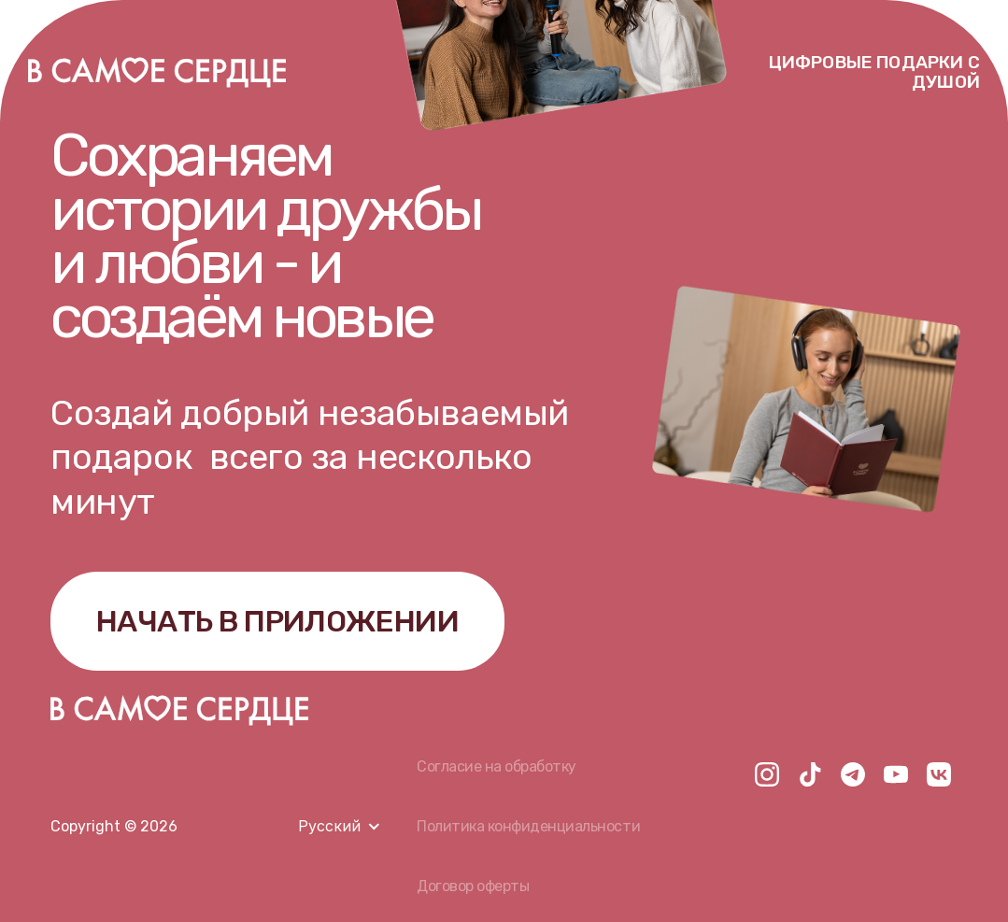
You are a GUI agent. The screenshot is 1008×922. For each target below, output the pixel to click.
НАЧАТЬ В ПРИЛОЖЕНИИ (277, 621)
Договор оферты (473, 886)
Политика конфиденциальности (528, 826)
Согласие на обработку (496, 766)
